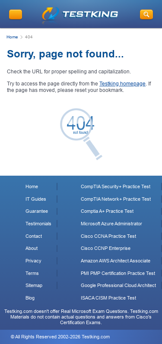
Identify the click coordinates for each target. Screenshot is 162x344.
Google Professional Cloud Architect (118, 285)
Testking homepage (122, 84)
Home (12, 37)
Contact (33, 236)
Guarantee (36, 211)
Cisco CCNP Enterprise (105, 248)
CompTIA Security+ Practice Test (115, 186)
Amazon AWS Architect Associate (115, 260)
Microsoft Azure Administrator (111, 223)
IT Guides (35, 199)
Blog (30, 297)
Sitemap (33, 285)
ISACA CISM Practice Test (108, 297)
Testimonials (38, 223)
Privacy (33, 260)
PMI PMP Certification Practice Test (118, 273)
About (31, 248)
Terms (32, 273)
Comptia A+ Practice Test (107, 211)
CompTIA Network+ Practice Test (116, 199)
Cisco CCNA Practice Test (108, 236)
